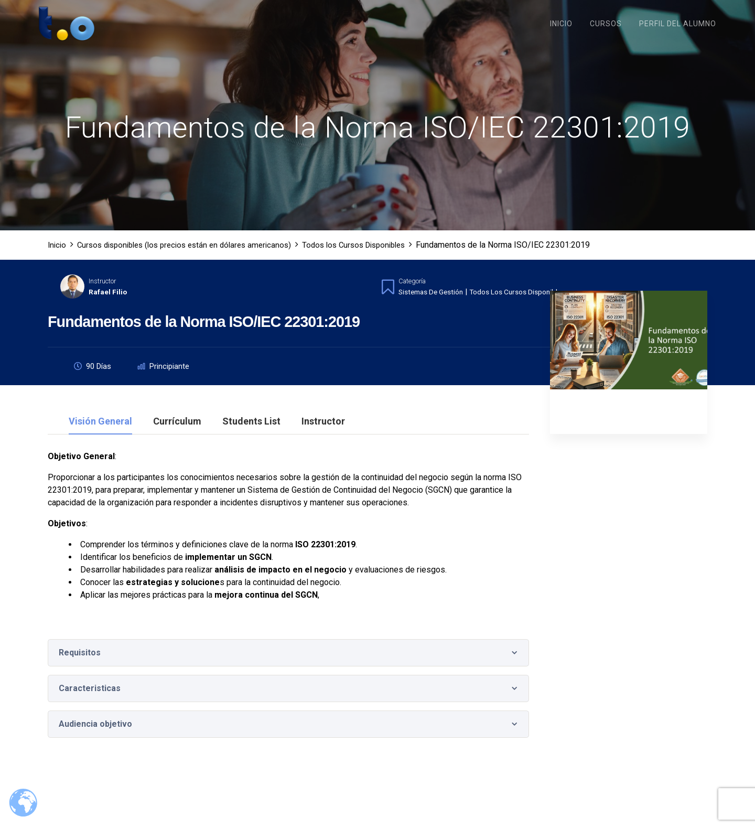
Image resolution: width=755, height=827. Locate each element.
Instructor (102, 292)
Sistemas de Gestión (434, 303)
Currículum (177, 434)
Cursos (606, 23)
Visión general (100, 434)
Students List (251, 434)
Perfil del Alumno (677, 23)
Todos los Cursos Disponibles (529, 303)
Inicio (561, 23)
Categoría (412, 292)
